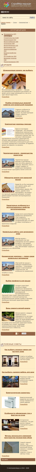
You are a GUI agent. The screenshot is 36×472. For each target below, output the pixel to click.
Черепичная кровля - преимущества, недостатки (18, 154)
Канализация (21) (10, 40)
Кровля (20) (8, 36)
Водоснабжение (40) (11, 42)
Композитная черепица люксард (18, 124)
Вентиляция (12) (9, 47)
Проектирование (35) (11, 62)
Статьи (15, 22)
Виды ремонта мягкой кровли (18, 308)
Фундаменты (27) (10, 34)
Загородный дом (23, 22)
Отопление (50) (9, 43)
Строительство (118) (11, 38)
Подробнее (5, 97)
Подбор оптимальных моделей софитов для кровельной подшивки (18, 104)
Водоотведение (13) (11, 45)
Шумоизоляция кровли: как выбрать (18, 70)
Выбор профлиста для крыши (18, 281)
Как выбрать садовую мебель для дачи (18, 372)
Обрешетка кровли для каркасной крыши (18, 179)
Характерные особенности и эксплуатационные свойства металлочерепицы (18, 207)
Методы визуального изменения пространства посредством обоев (18, 437)
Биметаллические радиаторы (18, 393)
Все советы (5, 459)
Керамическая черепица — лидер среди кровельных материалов (18, 257)
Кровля (3, 24)
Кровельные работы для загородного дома (18, 233)
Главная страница (5, 22)
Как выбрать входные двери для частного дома (18, 350)
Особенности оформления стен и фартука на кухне (18, 414)
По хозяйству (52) (10, 56)
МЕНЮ (5, 12)
